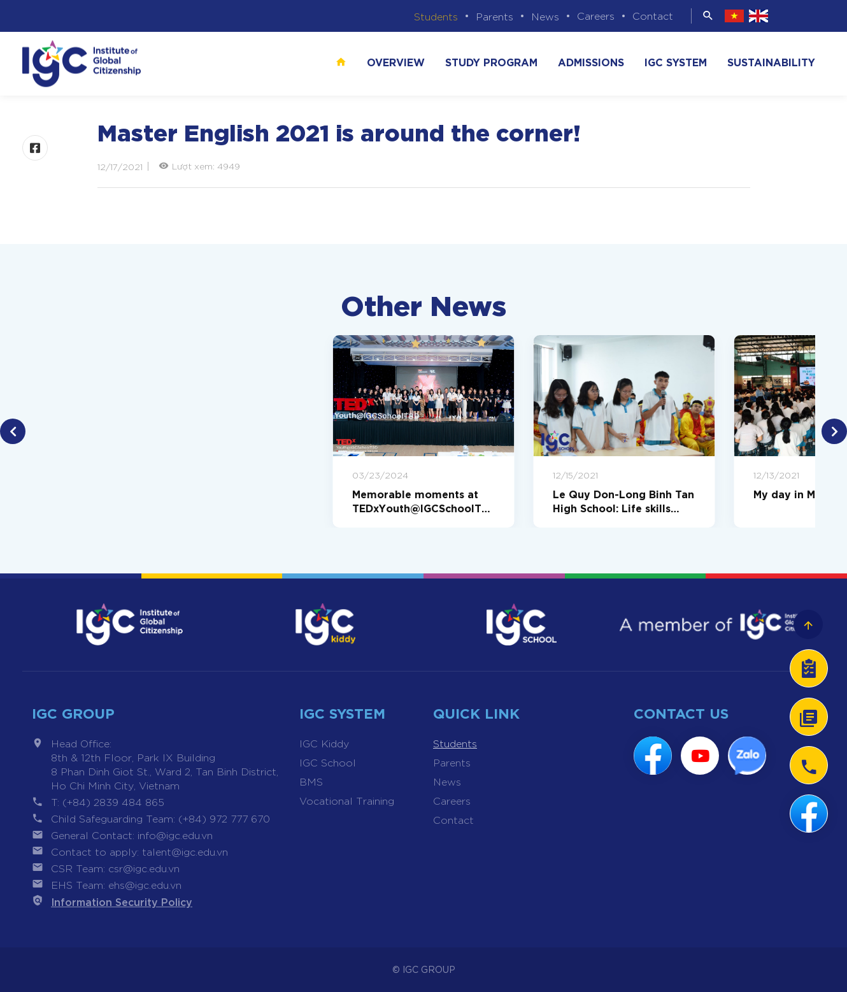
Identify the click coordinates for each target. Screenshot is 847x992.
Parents (494, 16)
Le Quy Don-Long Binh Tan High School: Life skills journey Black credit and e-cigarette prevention (624, 500)
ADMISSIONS (591, 61)
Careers (596, 15)
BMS (311, 781)
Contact (652, 15)
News (545, 16)
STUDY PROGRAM (491, 61)
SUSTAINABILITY (771, 61)
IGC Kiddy (324, 743)
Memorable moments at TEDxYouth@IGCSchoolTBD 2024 (420, 500)
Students (436, 16)
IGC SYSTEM (675, 61)
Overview (396, 61)
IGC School (327, 762)
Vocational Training (346, 800)
